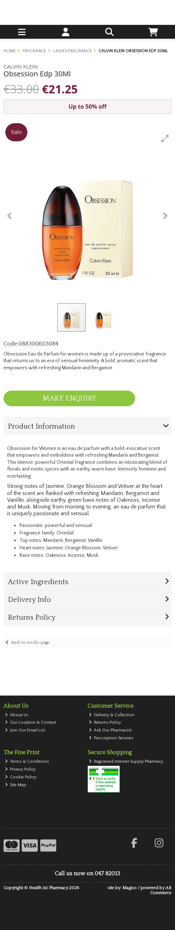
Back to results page (30, 642)
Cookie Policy (21, 777)
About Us (17, 715)
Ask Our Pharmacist (110, 730)
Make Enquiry (69, 398)
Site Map (16, 785)
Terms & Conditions (27, 761)
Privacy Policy (20, 769)
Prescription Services (111, 738)
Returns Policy (105, 722)
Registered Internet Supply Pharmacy (126, 761)
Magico (129, 888)
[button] (165, 138)
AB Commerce (160, 890)
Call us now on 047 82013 (87, 873)
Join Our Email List (25, 730)
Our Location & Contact (31, 722)
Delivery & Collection (112, 715)
